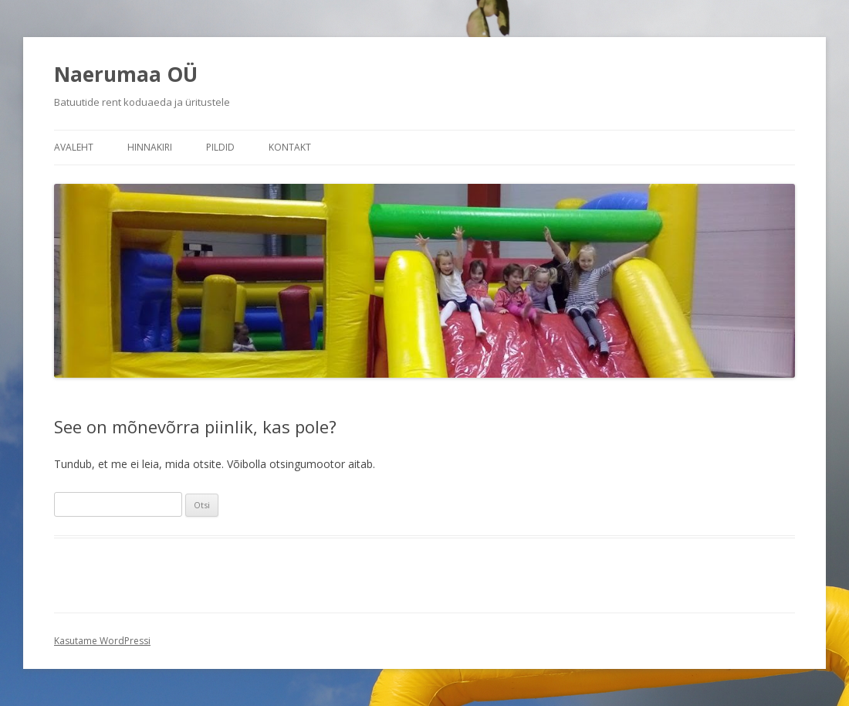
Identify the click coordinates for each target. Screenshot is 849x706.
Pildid (220, 147)
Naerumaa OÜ (126, 74)
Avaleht (73, 147)
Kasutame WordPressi (102, 640)
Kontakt (290, 147)
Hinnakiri (149, 147)
